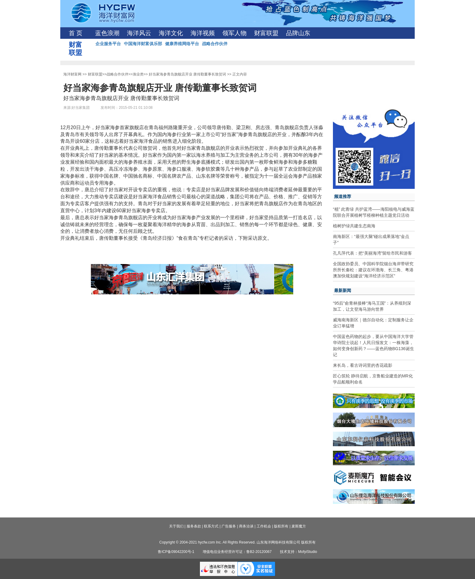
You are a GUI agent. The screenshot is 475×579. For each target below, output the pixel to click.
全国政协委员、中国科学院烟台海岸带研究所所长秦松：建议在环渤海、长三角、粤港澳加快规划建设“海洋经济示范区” (373, 269)
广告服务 (228, 526)
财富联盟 (266, 33)
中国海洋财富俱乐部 (143, 43)
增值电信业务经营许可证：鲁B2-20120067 (237, 552)
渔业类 (138, 74)
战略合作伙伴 (215, 43)
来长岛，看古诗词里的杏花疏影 (362, 365)
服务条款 (194, 526)
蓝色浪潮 (107, 33)
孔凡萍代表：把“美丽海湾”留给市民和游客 (372, 253)
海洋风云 (139, 33)
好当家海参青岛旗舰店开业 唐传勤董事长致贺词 (187, 74)
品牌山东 (298, 33)
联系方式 (211, 526)
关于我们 (176, 526)
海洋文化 (171, 33)
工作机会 (264, 526)
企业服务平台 (108, 43)
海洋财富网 (72, 74)
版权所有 (281, 526)
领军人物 (234, 33)
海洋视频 (203, 33)
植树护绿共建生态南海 (354, 225)
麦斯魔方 (298, 526)
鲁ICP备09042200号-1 (176, 552)
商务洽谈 (246, 526)
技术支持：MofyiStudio (298, 552)
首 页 (75, 33)
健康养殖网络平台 (182, 43)
